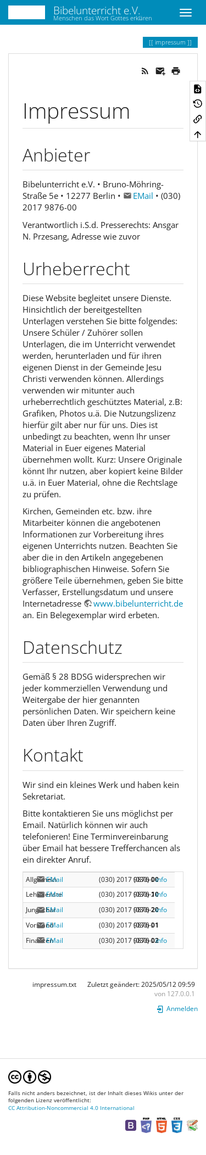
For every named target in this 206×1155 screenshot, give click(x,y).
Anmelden (177, 355)
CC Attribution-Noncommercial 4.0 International (71, 454)
